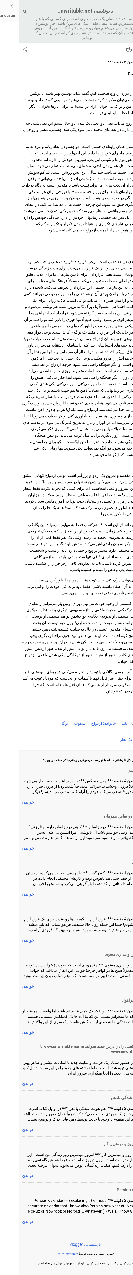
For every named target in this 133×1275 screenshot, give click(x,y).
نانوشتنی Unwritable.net (67, 11)
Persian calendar (113, 1189)
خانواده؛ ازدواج (85, 723)
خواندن (9, 802)
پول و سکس (119, 770)
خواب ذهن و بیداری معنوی (107, 954)
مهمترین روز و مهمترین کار (107, 1143)
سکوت (61, 723)
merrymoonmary (48, 1253)
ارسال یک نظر (113, 739)
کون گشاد (121, 862)
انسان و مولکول (116, 1000)
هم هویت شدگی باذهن (110, 1097)
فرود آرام (121, 908)
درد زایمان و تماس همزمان (107, 816)
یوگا (46, 723)
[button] (6, 50)
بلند (106, 723)
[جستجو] (6, 12)
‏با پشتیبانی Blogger (66, 1244)
